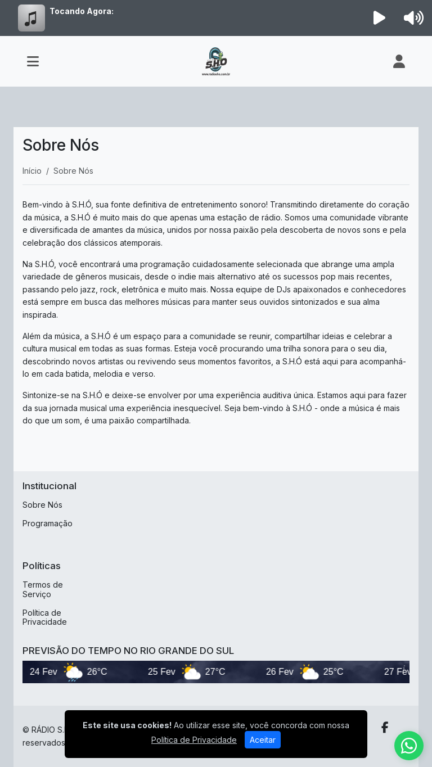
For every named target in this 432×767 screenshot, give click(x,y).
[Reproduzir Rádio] (380, 17)
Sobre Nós (42, 504)
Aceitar (263, 740)
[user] (399, 61)
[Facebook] (385, 727)
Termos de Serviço (42, 589)
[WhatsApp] (409, 745)
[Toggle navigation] (33, 61)
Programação (47, 523)
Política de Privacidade (44, 617)
